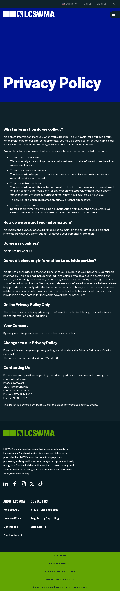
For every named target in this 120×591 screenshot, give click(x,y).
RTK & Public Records (44, 510)
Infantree (80, 587)
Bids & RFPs (38, 527)
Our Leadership (13, 535)
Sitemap (60, 555)
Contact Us (39, 501)
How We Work (12, 518)
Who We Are (11, 510)
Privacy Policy (60, 563)
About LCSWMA (14, 501)
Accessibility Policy (60, 571)
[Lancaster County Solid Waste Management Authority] (29, 14)
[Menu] (113, 14)
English (67, 4)
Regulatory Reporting (44, 518)
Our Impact (10, 527)
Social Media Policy (60, 579)
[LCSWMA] (42, 434)
